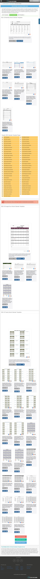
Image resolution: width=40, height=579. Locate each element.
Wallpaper (21, 568)
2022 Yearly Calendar (7, 151)
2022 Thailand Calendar (8, 175)
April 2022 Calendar (7, 181)
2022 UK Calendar (25, 161)
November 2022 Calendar (26, 187)
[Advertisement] (21, 50)
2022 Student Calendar (26, 155)
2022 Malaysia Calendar (8, 165)
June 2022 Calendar (7, 183)
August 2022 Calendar (7, 185)
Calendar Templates (6, 3)
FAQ (1, 566)
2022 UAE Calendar (25, 175)
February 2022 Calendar (8, 179)
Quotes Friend (29, 566)
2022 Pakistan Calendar (8, 173)
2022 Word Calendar (25, 139)
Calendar (17, 568)
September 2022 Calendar (26, 185)
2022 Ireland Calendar (26, 169)
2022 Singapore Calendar (26, 163)
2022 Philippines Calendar (26, 173)
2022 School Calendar (7, 157)
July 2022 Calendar (25, 183)
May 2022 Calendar (25, 181)
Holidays (21, 569)
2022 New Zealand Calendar (8, 171)
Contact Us (2, 568)
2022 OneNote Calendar (8, 153)
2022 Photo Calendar (7, 141)
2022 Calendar (6, 177)
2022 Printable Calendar (8, 159)
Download (19, 40)
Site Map (2, 569)
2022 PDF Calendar (7, 139)
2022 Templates (6, 137)
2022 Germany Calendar (8, 167)
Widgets (21, 566)
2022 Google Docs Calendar (26, 153)
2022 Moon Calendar (7, 145)
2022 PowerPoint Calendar (26, 151)
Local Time (17, 569)
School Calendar (12, 3)
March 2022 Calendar (25, 179)
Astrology (17, 566)
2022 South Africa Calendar (26, 165)
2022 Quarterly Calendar (26, 149)
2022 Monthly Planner (26, 157)
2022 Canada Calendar (8, 161)
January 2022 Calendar (26, 177)
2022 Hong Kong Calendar (8, 169)
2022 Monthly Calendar (8, 149)
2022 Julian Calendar (7, 143)
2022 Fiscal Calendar (25, 147)
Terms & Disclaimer (10, 568)
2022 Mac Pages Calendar (8, 155)
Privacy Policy (9, 566)
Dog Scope (28, 568)
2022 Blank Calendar (25, 137)
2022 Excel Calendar (25, 141)
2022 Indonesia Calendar (26, 167)
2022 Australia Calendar (26, 159)
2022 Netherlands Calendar (26, 171)
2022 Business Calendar (8, 147)
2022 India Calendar (7, 163)
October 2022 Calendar (8, 187)
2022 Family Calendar (26, 143)
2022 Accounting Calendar (26, 145)
